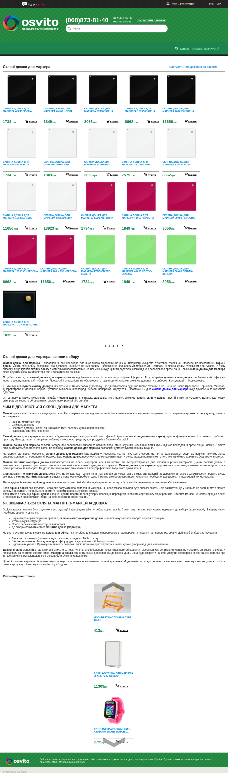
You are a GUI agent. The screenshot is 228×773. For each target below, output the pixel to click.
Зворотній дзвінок (151, 20)
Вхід (174, 4)
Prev (113, 587)
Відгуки (32, 4)
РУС (211, 4)
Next (114, 742)
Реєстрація (187, 4)
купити (33, 121)
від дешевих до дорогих (201, 66)
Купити (124, 630)
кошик (184, 48)
